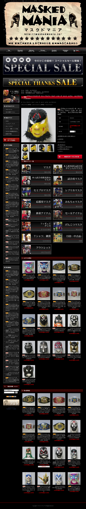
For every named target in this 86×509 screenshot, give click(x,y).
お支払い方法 (20, 51)
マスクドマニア (11, 407)
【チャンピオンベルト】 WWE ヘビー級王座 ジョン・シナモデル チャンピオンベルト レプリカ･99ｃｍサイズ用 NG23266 (12, 172)
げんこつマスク (9, 126)
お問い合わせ (54, 51)
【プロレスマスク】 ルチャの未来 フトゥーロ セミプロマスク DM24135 (12, 225)
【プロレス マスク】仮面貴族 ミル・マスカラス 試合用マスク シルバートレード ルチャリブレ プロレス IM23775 (12, 348)
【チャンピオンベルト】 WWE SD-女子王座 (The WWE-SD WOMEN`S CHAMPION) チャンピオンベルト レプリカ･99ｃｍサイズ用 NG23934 (12, 196)
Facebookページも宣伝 (11, 408)
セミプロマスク (33, 90)
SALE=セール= (9, 109)
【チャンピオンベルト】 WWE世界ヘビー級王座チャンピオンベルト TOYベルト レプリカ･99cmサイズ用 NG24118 (12, 179)
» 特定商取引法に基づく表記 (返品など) (66, 136)
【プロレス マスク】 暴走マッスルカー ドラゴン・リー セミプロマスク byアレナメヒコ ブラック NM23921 (12, 355)
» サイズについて (61, 142)
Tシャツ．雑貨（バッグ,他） (12, 128)
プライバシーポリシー (42, 51)
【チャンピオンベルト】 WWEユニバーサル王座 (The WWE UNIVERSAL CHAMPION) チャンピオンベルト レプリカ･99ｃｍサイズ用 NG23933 (12, 187)
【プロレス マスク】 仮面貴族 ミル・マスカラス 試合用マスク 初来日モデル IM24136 (12, 231)
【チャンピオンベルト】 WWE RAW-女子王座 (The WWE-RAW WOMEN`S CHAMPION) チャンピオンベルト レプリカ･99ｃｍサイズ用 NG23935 (12, 205)
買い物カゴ (76, 51)
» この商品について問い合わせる (64, 146)
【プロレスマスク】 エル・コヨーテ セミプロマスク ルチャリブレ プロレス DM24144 (12, 253)
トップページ (8, 51)
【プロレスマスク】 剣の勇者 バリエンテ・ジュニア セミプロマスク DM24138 (12, 243)
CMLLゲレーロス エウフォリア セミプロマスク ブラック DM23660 (12, 341)
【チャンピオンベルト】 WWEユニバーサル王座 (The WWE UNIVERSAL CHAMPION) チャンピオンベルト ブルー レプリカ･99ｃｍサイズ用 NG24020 (12, 213)
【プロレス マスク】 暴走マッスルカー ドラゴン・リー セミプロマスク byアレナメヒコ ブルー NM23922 (12, 362)
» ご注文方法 (60, 139)
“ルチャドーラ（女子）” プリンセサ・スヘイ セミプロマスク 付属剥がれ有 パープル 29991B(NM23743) (12, 156)
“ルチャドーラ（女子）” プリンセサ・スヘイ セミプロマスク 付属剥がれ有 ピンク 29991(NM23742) (12, 150)
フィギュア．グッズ (10, 123)
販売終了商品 (9, 133)
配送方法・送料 (31, 51)
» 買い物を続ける (61, 144)
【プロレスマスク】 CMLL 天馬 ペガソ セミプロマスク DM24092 (12, 374)
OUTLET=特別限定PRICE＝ (12, 131)
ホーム (22, 90)
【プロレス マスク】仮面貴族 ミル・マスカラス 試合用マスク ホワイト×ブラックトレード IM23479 (12, 330)
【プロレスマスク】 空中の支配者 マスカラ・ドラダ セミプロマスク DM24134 (12, 220)
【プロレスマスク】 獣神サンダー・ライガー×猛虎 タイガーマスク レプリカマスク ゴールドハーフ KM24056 (12, 368)
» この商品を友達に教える (63, 149)
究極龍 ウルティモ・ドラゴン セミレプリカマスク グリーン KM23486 (12, 336)
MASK (7, 121)
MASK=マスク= (37, 91)
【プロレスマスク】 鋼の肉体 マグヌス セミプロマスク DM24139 (12, 248)
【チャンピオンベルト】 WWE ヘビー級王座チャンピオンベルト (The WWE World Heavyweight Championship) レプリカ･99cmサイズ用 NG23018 (12, 164)
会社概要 (65, 51)
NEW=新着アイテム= (10, 112)
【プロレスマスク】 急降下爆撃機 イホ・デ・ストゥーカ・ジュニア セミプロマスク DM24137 (12, 237)
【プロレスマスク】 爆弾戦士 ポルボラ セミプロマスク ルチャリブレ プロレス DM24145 (12, 259)
